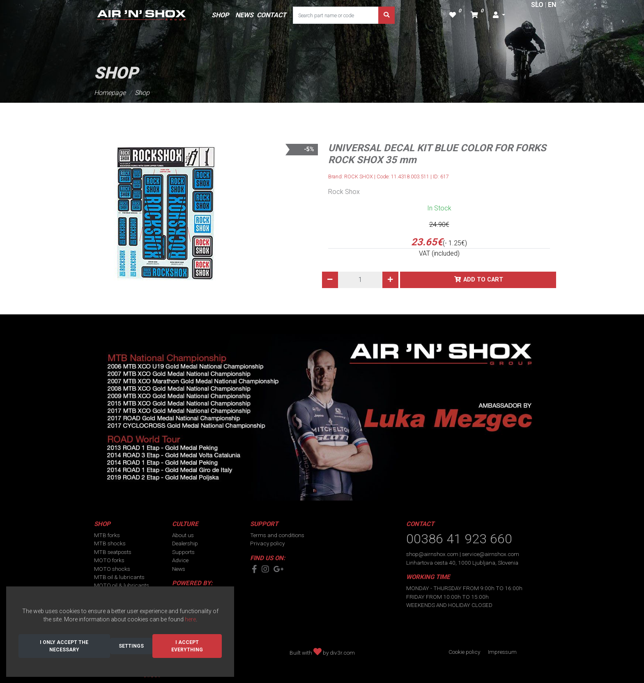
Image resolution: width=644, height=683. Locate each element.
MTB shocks (110, 543)
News (178, 568)
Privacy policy (267, 543)
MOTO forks (109, 560)
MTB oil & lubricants (119, 577)
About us (183, 535)
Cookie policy (464, 651)
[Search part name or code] (336, 15)
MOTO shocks (112, 568)
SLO (537, 5)
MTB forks (107, 535)
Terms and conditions (277, 535)
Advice (180, 560)
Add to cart (483, 279)
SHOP (220, 15)
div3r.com (342, 652)
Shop (142, 93)
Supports (183, 552)
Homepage (110, 93)
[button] (499, 15)
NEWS (244, 15)
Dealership (185, 543)
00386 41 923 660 (459, 539)
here (190, 619)
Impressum (502, 651)
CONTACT (271, 15)
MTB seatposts (112, 552)
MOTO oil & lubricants (121, 585)
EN (552, 5)
